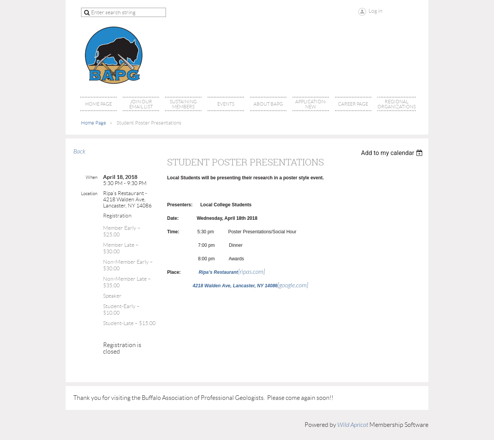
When (91, 177)
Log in (375, 11)
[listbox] (393, 153)
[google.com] (250, 285)
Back (79, 151)
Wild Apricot (352, 424)
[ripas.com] (232, 271)
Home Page (93, 123)
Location (89, 193)
